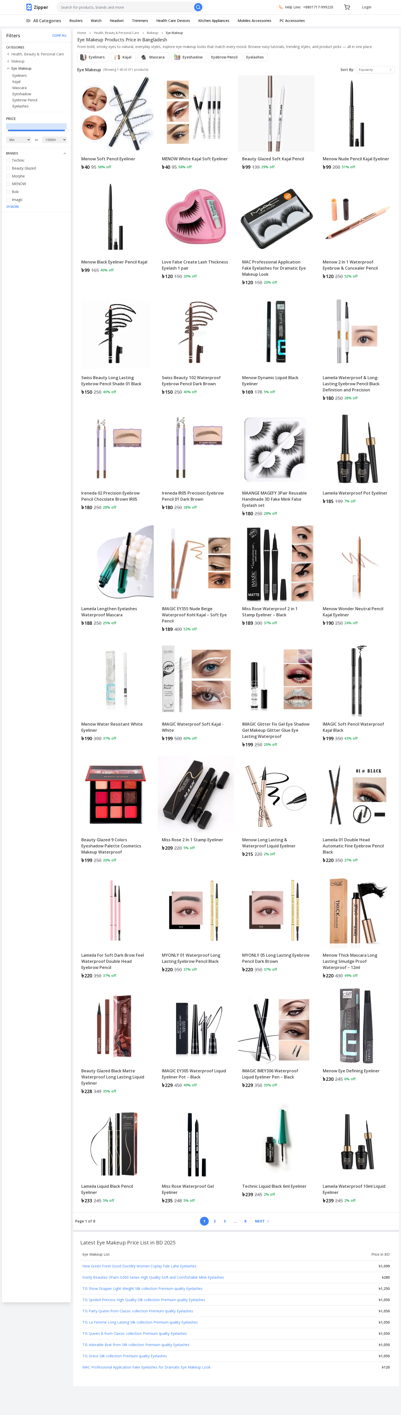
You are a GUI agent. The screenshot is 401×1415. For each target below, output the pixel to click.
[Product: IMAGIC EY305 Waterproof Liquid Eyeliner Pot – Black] (196, 1043)
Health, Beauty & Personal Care (35, 54)
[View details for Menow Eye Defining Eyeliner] (357, 1037)
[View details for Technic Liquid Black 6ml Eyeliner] (276, 1152)
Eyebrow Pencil (24, 100)
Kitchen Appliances (213, 20)
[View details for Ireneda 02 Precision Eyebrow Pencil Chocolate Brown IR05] (115, 462)
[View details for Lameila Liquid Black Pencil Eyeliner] (115, 1155)
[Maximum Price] (54, 140)
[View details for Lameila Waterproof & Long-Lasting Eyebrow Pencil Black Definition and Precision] (357, 350)
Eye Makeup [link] (174, 33)
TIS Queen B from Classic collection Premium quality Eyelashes (134, 1333)
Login (366, 7)
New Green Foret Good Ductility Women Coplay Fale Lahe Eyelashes (139, 1266)
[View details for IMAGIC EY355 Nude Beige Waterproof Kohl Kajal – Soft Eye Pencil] (196, 581)
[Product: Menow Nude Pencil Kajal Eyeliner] (357, 125)
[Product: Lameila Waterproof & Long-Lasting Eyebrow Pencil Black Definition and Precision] (357, 350)
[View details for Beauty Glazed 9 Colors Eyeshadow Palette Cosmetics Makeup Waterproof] (115, 812)
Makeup (15, 61)
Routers (76, 20)
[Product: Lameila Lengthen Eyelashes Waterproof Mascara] (115, 581)
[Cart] (347, 7)
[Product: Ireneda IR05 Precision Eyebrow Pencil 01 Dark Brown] (196, 465)
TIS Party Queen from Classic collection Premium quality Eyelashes (137, 1311)
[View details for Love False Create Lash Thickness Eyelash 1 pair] (196, 231)
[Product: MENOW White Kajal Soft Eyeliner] (196, 125)
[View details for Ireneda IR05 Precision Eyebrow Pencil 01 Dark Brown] (196, 462)
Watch (96, 20)
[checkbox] (8, 160)
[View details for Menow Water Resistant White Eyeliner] (115, 693)
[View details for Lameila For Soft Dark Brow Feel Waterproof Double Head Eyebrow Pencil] (115, 928)
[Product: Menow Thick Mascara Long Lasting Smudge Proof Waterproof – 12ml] (357, 928)
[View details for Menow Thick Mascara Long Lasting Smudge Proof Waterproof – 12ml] (357, 928)
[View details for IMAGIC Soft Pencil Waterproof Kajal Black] (357, 693)
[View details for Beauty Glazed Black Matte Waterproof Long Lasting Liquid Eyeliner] (115, 1043)
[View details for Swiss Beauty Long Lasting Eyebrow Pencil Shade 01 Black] (115, 347)
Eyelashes (20, 106)
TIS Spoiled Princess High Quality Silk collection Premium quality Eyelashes (143, 1299)
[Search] (198, 7)
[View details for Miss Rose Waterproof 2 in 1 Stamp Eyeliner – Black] (276, 578)
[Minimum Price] (18, 140)
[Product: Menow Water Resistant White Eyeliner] (115, 696)
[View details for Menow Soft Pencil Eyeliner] (115, 125)
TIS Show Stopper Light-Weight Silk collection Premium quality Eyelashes (142, 1288)
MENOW (19, 183)
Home (81, 33)
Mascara (19, 87)
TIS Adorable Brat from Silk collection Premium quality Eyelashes (136, 1344)
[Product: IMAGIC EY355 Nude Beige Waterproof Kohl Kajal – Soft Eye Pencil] (196, 581)
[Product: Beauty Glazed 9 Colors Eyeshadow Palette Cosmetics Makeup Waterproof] (115, 812)
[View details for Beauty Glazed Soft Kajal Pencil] (276, 125)
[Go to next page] (261, 1221)
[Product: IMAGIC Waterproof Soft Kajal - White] (196, 696)
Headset (117, 20)
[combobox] (130, 7)
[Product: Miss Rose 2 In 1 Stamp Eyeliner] (196, 812)
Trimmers (140, 20)
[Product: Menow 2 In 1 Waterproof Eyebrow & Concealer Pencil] (357, 234)
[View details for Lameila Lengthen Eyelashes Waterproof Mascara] (115, 578)
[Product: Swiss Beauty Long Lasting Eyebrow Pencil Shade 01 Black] (115, 350)
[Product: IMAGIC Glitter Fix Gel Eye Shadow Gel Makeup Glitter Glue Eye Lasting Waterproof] (276, 696)
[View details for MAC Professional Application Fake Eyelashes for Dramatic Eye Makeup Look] (276, 234)
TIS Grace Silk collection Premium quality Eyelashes (124, 1355)
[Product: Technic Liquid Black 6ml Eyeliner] (276, 1155)
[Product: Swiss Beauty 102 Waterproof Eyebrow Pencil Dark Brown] (196, 350)
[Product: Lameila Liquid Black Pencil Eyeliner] (115, 1155)
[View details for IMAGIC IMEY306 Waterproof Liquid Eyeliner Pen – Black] (276, 1040)
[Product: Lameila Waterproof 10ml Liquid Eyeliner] (357, 1155)
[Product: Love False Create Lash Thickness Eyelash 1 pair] (196, 234)
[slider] (6, 130)
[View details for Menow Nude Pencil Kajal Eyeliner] (357, 125)
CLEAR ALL (59, 35)
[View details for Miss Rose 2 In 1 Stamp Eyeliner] (196, 806)
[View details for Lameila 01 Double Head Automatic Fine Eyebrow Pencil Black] (357, 812)
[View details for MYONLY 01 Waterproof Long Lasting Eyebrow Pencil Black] (196, 924)
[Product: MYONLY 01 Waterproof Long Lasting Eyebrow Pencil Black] (196, 928)
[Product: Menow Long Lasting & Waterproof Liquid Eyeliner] (276, 812)
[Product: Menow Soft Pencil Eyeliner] (115, 125)
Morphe (18, 176)
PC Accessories (292, 20)
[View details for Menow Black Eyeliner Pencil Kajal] (115, 228)
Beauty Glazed (24, 168)
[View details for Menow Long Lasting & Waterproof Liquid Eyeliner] (276, 809)
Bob (15, 191)
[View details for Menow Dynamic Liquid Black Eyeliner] (276, 347)
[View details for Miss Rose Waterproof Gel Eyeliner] (196, 1155)
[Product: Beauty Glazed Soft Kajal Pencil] (276, 125)
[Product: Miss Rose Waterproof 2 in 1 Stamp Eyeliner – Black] (276, 581)
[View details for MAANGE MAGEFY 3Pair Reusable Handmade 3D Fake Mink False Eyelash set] (276, 465)
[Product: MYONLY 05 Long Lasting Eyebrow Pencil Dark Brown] (276, 928)
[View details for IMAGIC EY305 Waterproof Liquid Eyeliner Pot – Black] (196, 1040)
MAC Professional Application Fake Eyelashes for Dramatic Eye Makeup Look (146, 1367)
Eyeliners (19, 75)
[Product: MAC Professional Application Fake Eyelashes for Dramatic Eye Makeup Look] (276, 234)
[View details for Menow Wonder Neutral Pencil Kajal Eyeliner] (357, 578)
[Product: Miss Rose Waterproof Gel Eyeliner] (196, 1155)
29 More (12, 207)
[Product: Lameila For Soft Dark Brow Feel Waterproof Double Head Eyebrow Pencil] (115, 928)
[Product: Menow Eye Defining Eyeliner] (357, 1043)
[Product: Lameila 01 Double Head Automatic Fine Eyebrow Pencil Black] (357, 812)
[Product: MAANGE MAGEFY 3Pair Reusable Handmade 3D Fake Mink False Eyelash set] (276, 465)
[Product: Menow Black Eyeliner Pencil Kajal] (115, 234)
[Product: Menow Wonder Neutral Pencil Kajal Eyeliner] (357, 581)
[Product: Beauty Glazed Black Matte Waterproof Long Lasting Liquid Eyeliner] (115, 1043)
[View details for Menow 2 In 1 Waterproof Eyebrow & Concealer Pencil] (357, 231)
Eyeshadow (21, 93)
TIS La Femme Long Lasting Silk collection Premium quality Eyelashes (140, 1322)
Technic (18, 160)
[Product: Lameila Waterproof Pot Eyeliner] (357, 465)
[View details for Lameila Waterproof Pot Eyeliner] (357, 459)
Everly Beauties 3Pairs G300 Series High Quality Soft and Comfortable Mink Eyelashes (153, 1277)
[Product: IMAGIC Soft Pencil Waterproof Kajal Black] (357, 696)
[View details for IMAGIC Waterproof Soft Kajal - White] (196, 693)
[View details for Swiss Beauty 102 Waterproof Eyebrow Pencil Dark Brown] (196, 347)
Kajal (16, 81)
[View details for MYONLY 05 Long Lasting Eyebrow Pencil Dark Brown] (276, 924)
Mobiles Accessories (254, 20)
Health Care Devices (173, 20)
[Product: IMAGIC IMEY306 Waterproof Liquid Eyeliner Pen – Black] (276, 1043)
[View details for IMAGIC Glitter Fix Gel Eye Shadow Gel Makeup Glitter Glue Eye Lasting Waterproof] (276, 696)
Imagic (17, 199)
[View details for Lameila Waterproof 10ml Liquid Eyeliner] (357, 1155)
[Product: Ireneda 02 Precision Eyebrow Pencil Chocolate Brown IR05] (115, 465)
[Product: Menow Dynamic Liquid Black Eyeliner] (276, 350)
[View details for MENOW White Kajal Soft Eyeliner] (196, 125)
